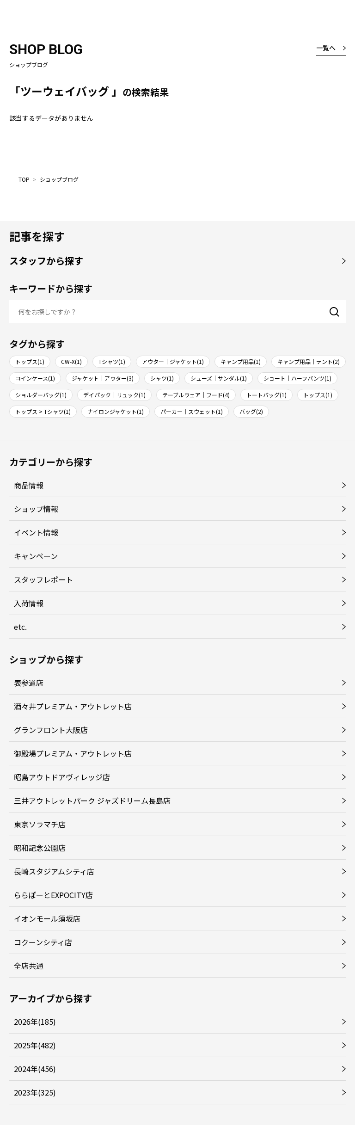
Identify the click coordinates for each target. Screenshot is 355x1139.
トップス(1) (29, 361)
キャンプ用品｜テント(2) (308, 361)
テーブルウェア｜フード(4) (196, 395)
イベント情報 (36, 532)
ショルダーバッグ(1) (41, 395)
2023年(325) (35, 1092)
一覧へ (326, 47)
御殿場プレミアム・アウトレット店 (73, 753)
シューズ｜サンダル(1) (218, 378)
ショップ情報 (36, 508)
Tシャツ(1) (111, 361)
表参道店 (28, 682)
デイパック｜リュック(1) (114, 395)
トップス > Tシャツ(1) (43, 411)
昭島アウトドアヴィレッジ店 (62, 776)
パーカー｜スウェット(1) (191, 411)
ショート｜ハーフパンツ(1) (297, 378)
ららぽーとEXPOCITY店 (53, 894)
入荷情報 (28, 603)
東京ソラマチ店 (40, 824)
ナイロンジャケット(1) (115, 411)
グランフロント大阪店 (51, 729)
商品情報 (28, 485)
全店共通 (28, 965)
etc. (20, 626)
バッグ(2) (251, 411)
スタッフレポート (43, 579)
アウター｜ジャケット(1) (173, 361)
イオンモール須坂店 (47, 918)
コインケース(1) (35, 378)
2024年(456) (35, 1068)
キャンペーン (36, 555)
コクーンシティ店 (43, 942)
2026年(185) (35, 1021)
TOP (24, 179)
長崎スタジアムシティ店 (54, 871)
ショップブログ (59, 179)
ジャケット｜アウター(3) (103, 378)
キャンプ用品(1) (240, 361)
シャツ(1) (162, 378)
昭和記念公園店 (40, 847)
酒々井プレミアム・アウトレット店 (73, 706)
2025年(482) (35, 1045)
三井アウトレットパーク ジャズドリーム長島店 (92, 800)
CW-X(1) (71, 361)
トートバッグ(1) (266, 395)
